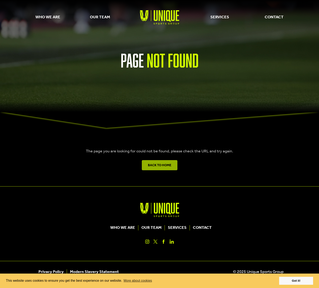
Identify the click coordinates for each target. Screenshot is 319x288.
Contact (274, 17)
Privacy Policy (51, 272)
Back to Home (159, 167)
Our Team (100, 17)
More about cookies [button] (137, 280)
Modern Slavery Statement (94, 272)
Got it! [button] (296, 280)
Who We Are (47, 17)
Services (219, 17)
